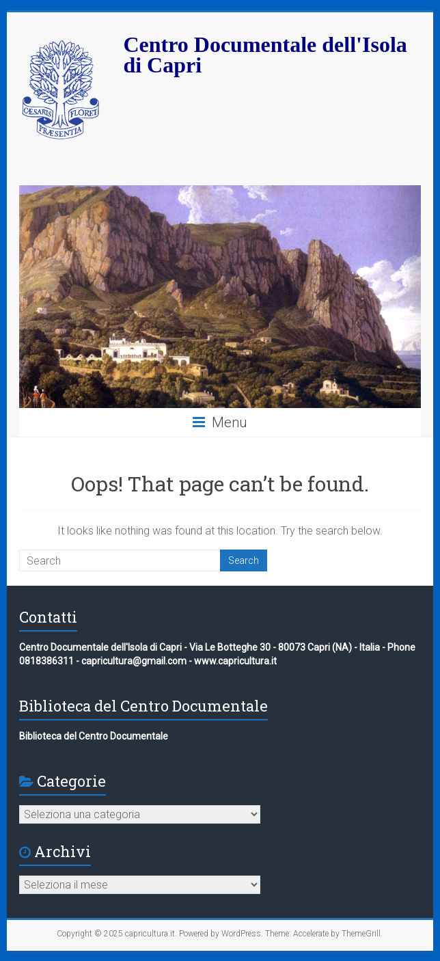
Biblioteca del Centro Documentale (93, 736)
